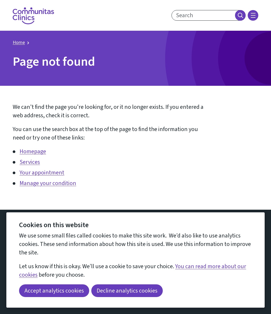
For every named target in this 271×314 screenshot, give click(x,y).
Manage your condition (48, 183)
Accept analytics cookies (54, 290)
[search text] (208, 15)
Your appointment (42, 172)
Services (30, 162)
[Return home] (33, 15)
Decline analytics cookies (127, 290)
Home (19, 42)
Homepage (33, 151)
